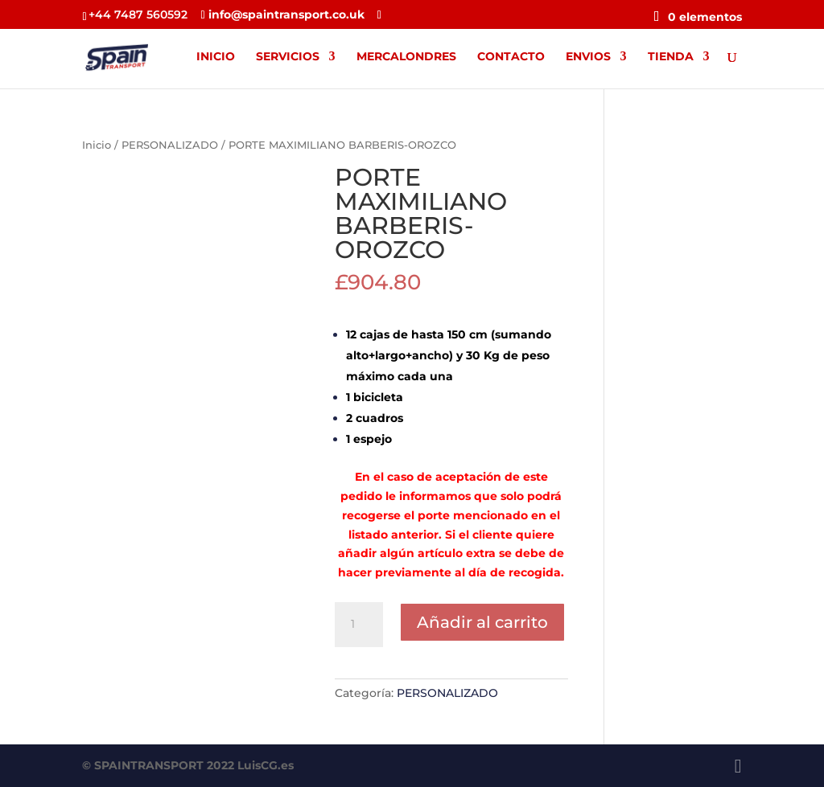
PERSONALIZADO (170, 145)
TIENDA (671, 57)
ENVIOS (588, 57)
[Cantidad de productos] (359, 624)
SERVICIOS (287, 57)
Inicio (96, 145)
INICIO (215, 57)
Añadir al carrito (482, 622)
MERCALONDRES (406, 57)
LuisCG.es (265, 765)
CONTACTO (511, 57)
